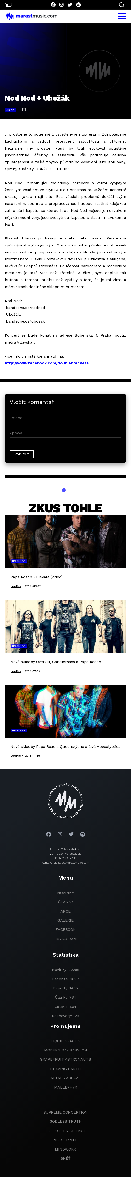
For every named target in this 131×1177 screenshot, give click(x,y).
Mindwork (65, 1149)
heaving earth (65, 1068)
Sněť (66, 1158)
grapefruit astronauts (65, 1059)
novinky (65, 892)
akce (65, 911)
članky (65, 902)
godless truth (66, 1121)
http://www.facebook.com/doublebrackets (47, 363)
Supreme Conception (65, 1112)
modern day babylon (65, 1050)
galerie (65, 920)
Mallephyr (65, 1087)
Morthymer (65, 1140)
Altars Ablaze (66, 1078)
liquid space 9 (65, 1041)
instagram (65, 939)
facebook (66, 929)
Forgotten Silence (65, 1130)
